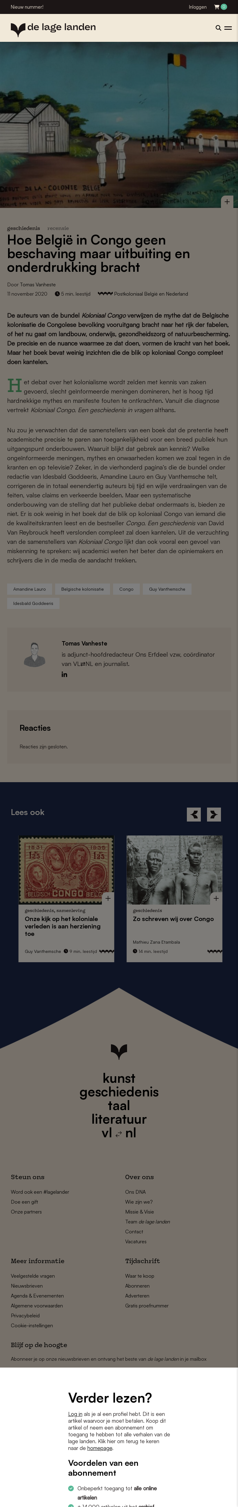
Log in (75, 1414)
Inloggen (198, 7)
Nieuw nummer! (27, 7)
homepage (99, 1448)
